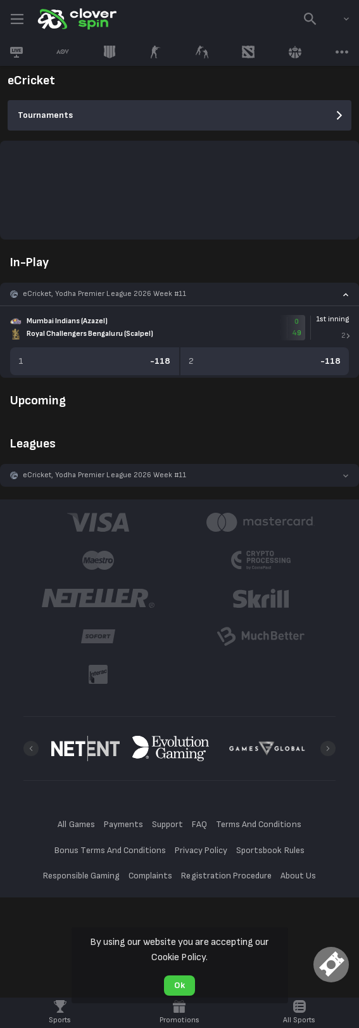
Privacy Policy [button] (201, 850)
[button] (179, 294)
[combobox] (337, 19)
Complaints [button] (150, 875)
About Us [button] (298, 875)
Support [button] (167, 824)
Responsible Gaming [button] (81, 875)
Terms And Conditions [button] (258, 824)
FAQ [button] (199, 824)
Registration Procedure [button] (226, 875)
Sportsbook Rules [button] (270, 850)
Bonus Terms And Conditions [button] (110, 850)
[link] (76, 19)
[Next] (328, 748)
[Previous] (31, 748)
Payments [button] (123, 824)
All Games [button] (76, 824)
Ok (179, 985)
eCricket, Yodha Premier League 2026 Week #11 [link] (104, 294)
